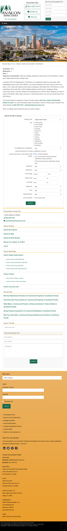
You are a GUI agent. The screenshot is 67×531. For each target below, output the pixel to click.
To (48, 178)
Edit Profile (40, 524)
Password (5, 394)
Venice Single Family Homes (13, 255)
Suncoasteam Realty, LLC (20, 525)
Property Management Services (12, 426)
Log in (35, 524)
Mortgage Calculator (9, 420)
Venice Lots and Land (11, 286)
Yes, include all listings (41, 154)
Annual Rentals (8, 429)
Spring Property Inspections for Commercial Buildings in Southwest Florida (30, 311)
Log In (6, 246)
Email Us (32, 12)
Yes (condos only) (40, 198)
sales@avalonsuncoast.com (34, 105)
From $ (35, 174)
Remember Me (8, 401)
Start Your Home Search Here (12, 417)
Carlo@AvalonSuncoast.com (14, 221)
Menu (4, 23)
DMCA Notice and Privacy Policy (11, 516)
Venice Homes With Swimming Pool (16, 268)
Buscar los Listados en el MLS (14, 242)
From (35, 178)
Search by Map (9, 234)
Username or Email (7, 387)
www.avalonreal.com (8, 510)
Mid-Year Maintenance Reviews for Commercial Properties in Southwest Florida (31, 296)
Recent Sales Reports (10, 423)
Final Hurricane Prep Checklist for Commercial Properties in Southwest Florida (31, 300)
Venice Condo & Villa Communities (16, 281)
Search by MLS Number (12, 238)
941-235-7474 (32, 6)
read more (23, 443)
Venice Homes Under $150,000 (15, 259)
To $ (49, 174)
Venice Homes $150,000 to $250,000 (16, 262)
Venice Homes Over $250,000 (14, 265)
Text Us (32, 17)
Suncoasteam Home (9, 414)
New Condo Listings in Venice (14, 278)
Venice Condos (9, 274)
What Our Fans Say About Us (12, 432)
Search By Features (10, 230)
